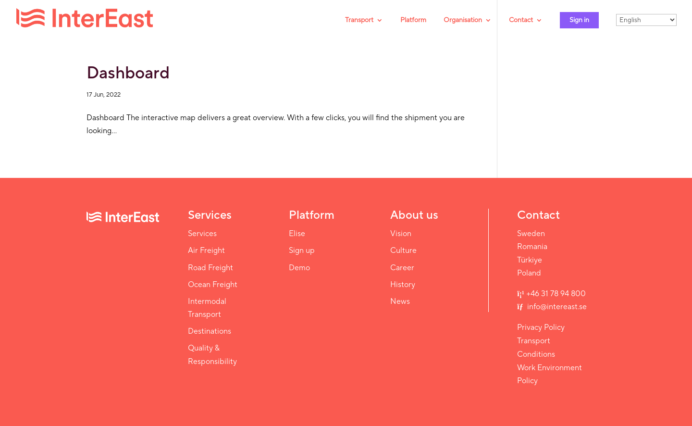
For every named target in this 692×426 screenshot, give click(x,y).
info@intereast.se (556, 307)
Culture (403, 250)
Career (402, 268)
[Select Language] (646, 20)
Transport (359, 21)
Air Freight (206, 250)
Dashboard (128, 73)
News (400, 301)
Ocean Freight (212, 284)
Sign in (579, 20)
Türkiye (529, 260)
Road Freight (210, 268)
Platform (413, 21)
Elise (297, 233)
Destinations (209, 331)
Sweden (531, 233)
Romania (532, 246)
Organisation (463, 21)
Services (202, 233)
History (402, 284)
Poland (529, 273)
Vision (400, 233)
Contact (521, 21)
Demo (299, 268)
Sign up (302, 250)
